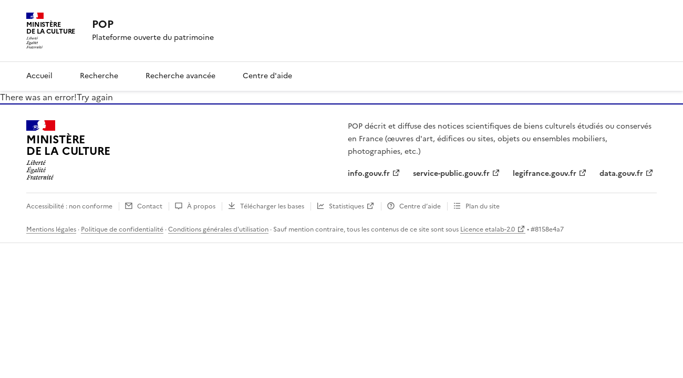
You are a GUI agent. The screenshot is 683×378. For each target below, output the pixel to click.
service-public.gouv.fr (451, 173)
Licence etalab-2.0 (487, 229)
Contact (149, 206)
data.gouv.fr (621, 173)
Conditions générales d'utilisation (218, 229)
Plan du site (482, 206)
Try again (95, 97)
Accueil (39, 75)
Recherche (99, 75)
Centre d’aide (420, 206)
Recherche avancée (180, 75)
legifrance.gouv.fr (544, 173)
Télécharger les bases (272, 206)
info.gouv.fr (369, 173)
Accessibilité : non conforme (69, 206)
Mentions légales (51, 229)
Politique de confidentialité (122, 229)
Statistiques (346, 206)
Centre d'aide (267, 75)
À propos (201, 206)
